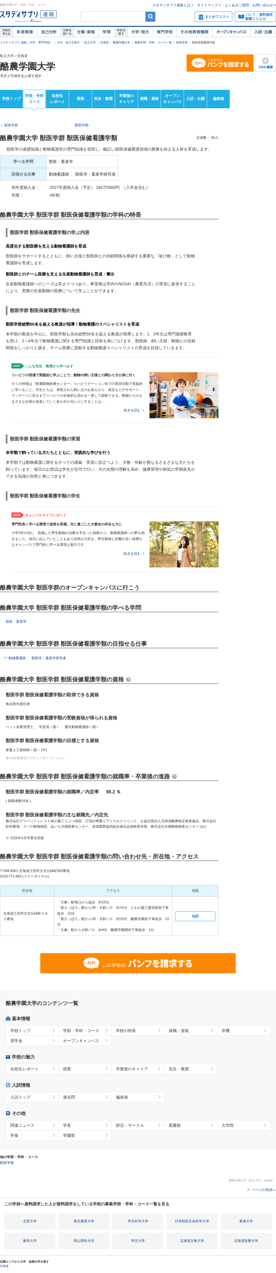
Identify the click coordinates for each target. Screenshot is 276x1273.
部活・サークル (130, 1125)
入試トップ (20, 1097)
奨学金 (16, 1040)
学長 (67, 1125)
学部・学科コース (34, 99)
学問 (107, 32)
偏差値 (218, 98)
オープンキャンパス (231, 32)
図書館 (175, 1125)
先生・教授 (103, 98)
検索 (150, 17)
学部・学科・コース (81, 1030)
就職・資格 (149, 98)
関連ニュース (22, 1125)
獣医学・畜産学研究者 (49, 658)
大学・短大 (140, 32)
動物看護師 (17, 658)
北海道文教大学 (192, 1241)
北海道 (104, 42)
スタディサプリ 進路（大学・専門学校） (26, 42)
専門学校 (165, 32)
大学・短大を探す (68, 42)
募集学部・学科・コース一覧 (153, 42)
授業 (80, 98)
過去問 (69, 1097)
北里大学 (30, 1221)
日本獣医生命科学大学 (192, 1221)
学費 (226, 1030)
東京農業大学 (84, 1221)
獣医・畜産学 (16, 622)
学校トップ (11, 98)
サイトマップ (207, 5)
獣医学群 (182, 42)
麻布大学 (30, 1241)
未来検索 (25, 32)
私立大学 (90, 42)
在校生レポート (57, 99)
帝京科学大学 (138, 1221)
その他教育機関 (194, 32)
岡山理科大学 (84, 1241)
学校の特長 (126, 1030)
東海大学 (246, 1221)
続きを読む (132, 410)
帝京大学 (138, 1241)
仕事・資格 (86, 32)
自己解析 (49, 32)
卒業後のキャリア (126, 99)
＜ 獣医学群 (9, 125)
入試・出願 (263, 32)
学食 (14, 1135)
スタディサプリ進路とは (171, 5)
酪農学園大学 (121, 42)
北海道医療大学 (246, 1241)
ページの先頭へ (264, 1190)
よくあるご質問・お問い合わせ (249, 5)
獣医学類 (82, 125)
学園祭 (69, 1135)
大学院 (228, 1125)
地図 (195, 916)
